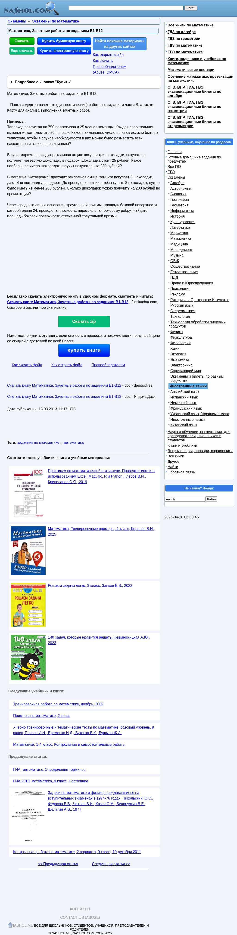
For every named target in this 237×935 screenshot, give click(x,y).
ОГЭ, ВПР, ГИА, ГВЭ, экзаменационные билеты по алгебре (194, 91)
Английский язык (184, 392)
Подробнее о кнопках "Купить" (43, 82)
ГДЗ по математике (185, 45)
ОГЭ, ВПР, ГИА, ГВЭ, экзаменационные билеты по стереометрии (194, 122)
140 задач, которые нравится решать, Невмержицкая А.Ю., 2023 (99, 640)
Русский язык (181, 305)
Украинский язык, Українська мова (199, 414)
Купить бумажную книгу (64, 41)
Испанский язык (184, 397)
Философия (180, 343)
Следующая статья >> (111, 864)
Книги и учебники (182, 445)
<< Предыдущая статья (58, 864)
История (177, 216)
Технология (180, 316)
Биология (178, 194)
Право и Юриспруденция (191, 283)
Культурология (182, 222)
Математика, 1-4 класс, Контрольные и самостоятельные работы (69, 744)
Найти (173, 467)
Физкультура (181, 337)
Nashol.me (22, 925)
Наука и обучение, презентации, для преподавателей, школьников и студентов (199, 436)
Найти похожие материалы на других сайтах (119, 43)
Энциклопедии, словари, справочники (200, 451)
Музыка (177, 255)
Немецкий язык (183, 403)
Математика (180, 239)
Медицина (179, 244)
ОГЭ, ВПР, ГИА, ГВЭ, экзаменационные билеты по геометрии (194, 106)
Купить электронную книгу (64, 51)
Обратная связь (181, 472)
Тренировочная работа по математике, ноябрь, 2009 (58, 704)
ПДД (174, 278)
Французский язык (186, 408)
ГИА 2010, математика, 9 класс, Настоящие (50, 781)
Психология (180, 289)
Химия (175, 348)
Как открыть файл (108, 55)
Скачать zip (84, 321)
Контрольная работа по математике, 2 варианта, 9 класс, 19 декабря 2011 (77, 852)
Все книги (176, 456)
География (179, 200)
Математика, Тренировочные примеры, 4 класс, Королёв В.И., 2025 (101, 531)
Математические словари (191, 70)
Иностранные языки (187, 419)
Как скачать (103, 61)
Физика (176, 332)
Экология (178, 354)
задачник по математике (38, 442)
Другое (173, 461)
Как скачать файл (27, 365)
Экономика (179, 360)
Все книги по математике (190, 25)
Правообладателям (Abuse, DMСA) (109, 69)
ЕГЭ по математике (185, 52)
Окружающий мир (185, 371)
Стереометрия (182, 311)
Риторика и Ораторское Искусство (199, 300)
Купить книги (83, 350)
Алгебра (177, 183)
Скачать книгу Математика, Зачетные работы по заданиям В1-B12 (67, 302)
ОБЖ (174, 261)
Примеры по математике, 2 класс (41, 716)
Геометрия (179, 205)
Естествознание (184, 272)
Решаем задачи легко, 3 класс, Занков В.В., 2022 (90, 586)
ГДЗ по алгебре (182, 32)
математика (73, 442)
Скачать (22, 41)
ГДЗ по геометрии (184, 39)
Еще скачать (22, 51)
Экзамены (176, 177)
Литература (180, 227)
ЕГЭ (171, 172)
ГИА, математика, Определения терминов (49, 769)
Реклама (177, 294)
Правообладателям (108, 365)
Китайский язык (183, 425)
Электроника (181, 365)
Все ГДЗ (174, 167)
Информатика (182, 211)
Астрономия (180, 188)
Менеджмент (181, 250)
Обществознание (185, 266)
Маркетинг (179, 233)
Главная (175, 152)
